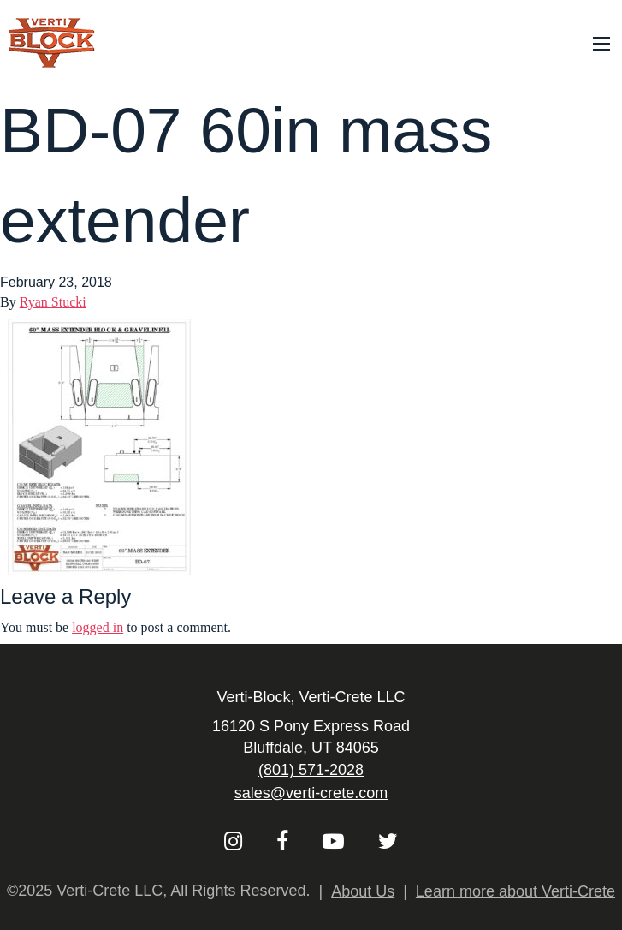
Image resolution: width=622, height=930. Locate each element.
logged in (97, 627)
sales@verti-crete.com (311, 793)
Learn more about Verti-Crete (515, 891)
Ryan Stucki (53, 302)
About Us (362, 891)
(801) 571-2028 (311, 769)
